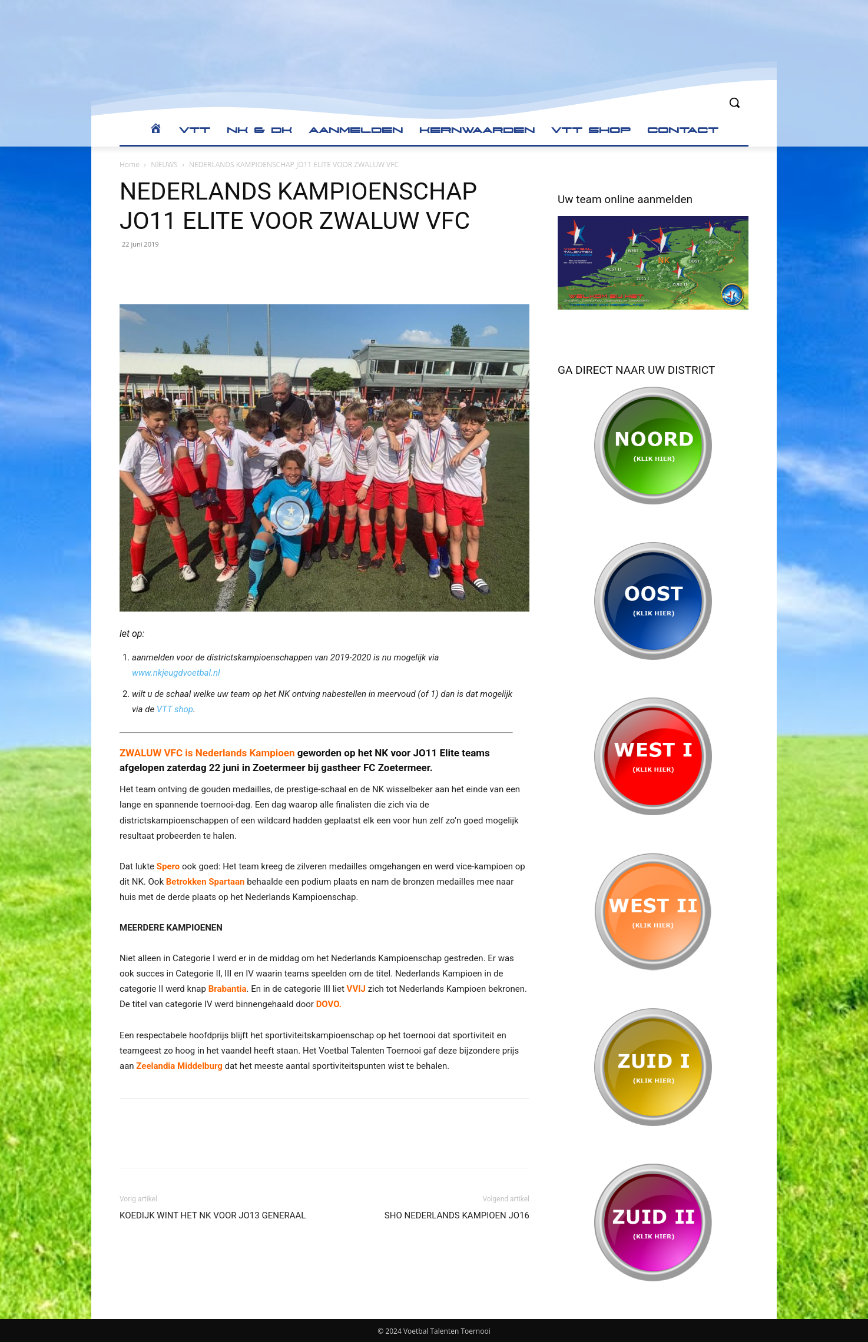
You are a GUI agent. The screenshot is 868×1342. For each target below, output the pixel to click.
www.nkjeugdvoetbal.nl (176, 672)
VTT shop (175, 709)
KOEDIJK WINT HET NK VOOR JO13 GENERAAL (213, 1215)
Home (130, 165)
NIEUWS (164, 165)
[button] (734, 102)
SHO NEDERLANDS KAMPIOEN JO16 (457, 1215)
